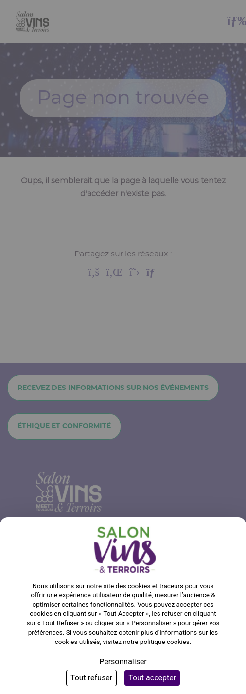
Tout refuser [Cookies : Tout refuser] (91, 677)
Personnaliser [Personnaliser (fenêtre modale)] (123, 661)
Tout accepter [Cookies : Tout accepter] (152, 677)
